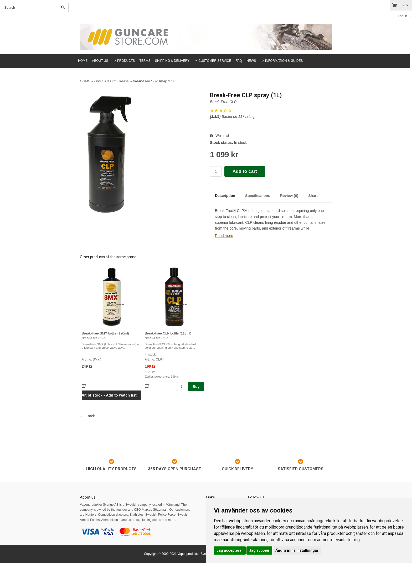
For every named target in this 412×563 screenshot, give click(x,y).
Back (87, 416)
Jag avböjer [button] (259, 550)
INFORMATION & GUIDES (284, 61)
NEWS (251, 61)
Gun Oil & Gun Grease (111, 81)
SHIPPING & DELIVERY (172, 61)
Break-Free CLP (223, 102)
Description (225, 196)
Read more (224, 236)
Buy (196, 386)
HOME (82, 61)
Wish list (219, 135)
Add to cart (245, 171)
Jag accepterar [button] (230, 550)
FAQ (239, 61)
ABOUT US (100, 61)
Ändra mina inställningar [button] (296, 550)
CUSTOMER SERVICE (214, 61)
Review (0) (289, 196)
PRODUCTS (126, 61)
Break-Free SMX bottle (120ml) (105, 333)
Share (313, 196)
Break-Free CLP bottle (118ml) (168, 333)
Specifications (257, 196)
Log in (402, 16)
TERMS (145, 61)
